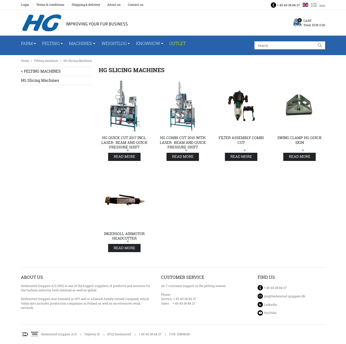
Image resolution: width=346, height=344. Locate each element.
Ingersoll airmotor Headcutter (124, 236)
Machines (80, 43)
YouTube (270, 313)
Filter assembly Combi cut (241, 140)
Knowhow (148, 43)
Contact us (135, 4)
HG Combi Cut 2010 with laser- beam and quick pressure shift (183, 142)
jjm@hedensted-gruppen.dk (284, 296)
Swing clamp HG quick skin (299, 140)
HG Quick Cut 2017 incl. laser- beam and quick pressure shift (124, 142)
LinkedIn (270, 304)
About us (114, 4)
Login (25, 4)
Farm (27, 43)
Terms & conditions (50, 4)
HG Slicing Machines (77, 61)
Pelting (51, 43)
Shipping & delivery (86, 4)
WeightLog (114, 43)
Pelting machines (46, 61)
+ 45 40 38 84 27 (288, 5)
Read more (124, 156)
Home (25, 61)
